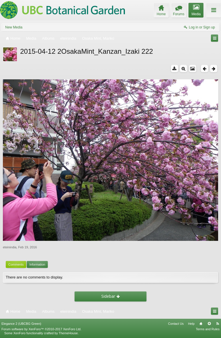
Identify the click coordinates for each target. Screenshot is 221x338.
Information (37, 264)
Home (201, 324)
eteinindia (9, 247)
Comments (16, 264)
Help (191, 323)
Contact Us (176, 323)
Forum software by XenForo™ (41, 329)
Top (209, 324)
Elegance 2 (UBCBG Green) (21, 323)
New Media (13, 27)
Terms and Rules (208, 329)
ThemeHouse (68, 333)
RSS (218, 324)
